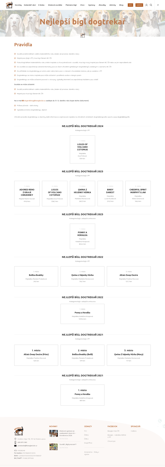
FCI (85, 431)
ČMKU (86, 435)
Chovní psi (111, 441)
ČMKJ (86, 439)
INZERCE (139, 5)
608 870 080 (22, 443)
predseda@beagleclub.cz (27, 446)
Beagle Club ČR (113, 431)
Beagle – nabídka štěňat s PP (117, 436)
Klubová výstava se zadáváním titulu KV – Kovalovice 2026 (68, 433)
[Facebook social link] (158, 5)
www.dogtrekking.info (121, 117)
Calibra (133, 431)
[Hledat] (151, 5)
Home (73, 29)
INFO (130, 5)
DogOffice (88, 443)
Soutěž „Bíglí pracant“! (68, 445)
